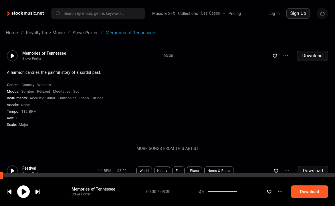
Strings (98, 98)
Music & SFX (163, 13)
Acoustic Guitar (42, 98)
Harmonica (67, 98)
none (25, 105)
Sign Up (298, 13)
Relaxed (43, 91)
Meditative (61, 91)
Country (27, 85)
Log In (274, 13)
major (23, 124)
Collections (188, 13)
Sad (76, 91)
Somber (27, 91)
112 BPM (29, 111)
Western (44, 85)
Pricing (235, 13)
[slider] (244, 197)
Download (312, 55)
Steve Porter (85, 200)
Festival (29, 168)
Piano (84, 98)
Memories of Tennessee (97, 195)
